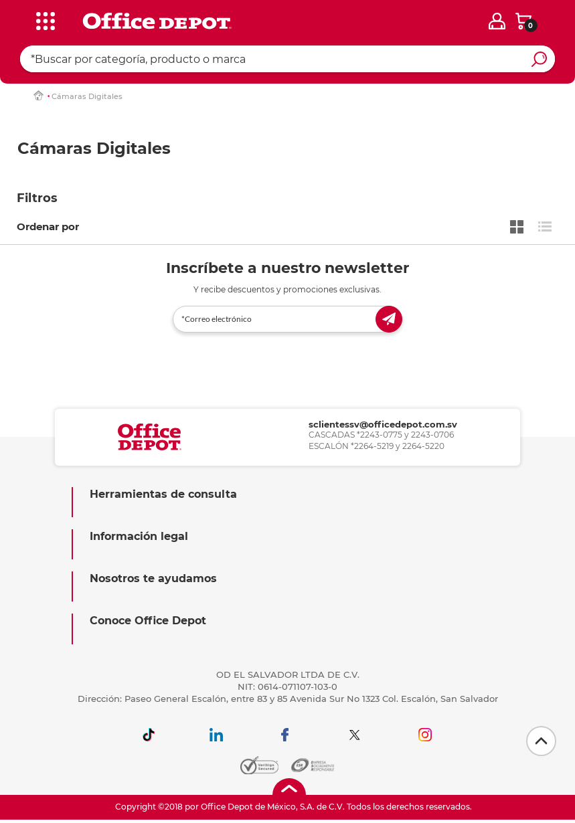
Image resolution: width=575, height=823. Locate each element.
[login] (497, 21)
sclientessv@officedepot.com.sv (383, 424)
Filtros (37, 198)
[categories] (43, 19)
